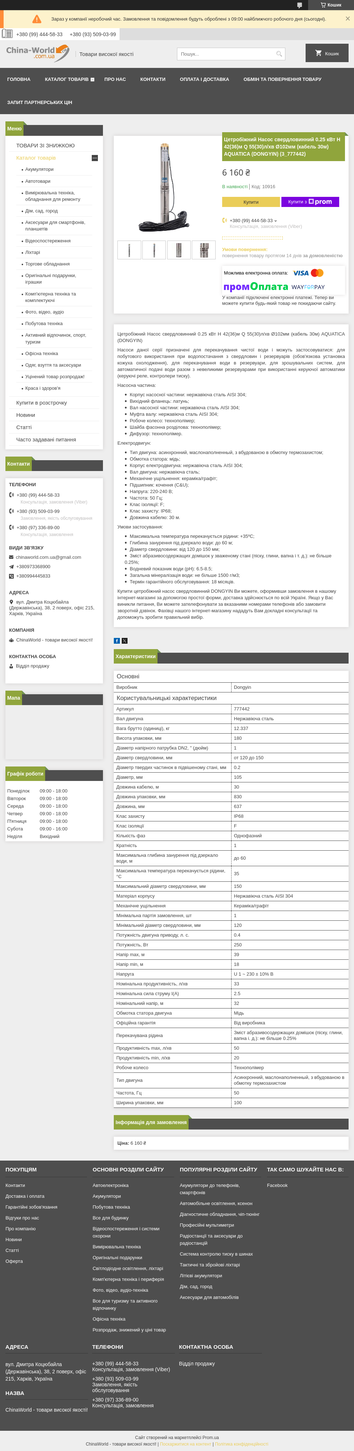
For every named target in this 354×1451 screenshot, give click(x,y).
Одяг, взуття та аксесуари (53, 365)
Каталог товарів (66, 79)
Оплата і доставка (204, 79)
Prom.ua (211, 1437)
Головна (18, 79)
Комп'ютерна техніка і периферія (128, 1279)
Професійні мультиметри (207, 1225)
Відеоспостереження (48, 240)
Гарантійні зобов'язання (31, 1207)
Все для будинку (110, 1218)
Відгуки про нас (22, 1218)
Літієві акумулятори (201, 1275)
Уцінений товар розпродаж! (55, 376)
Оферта (14, 1261)
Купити (251, 202)
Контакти (153, 79)
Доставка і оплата (24, 1196)
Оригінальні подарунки (117, 1257)
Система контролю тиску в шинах (216, 1254)
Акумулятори (39, 169)
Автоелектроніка (110, 1185)
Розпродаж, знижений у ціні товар (129, 1330)
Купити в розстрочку (41, 403)
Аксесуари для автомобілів (209, 1297)
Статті (24, 427)
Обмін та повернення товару (282, 79)
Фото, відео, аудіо (44, 312)
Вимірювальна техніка (116, 1246)
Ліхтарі (32, 252)
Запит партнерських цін (39, 102)
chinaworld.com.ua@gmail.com (48, 557)
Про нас (115, 79)
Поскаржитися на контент (185, 1444)
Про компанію (20, 1228)
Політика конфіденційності (241, 1444)
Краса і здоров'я (42, 388)
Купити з (310, 202)
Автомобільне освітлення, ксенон (216, 1203)
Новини (25, 415)
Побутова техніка (43, 323)
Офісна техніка (41, 353)
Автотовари (38, 181)
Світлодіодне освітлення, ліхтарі (127, 1268)
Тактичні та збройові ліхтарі (210, 1265)
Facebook (277, 1185)
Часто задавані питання (46, 439)
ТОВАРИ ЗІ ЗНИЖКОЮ (45, 145)
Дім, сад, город (41, 210)
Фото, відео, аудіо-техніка (120, 1290)
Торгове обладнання (47, 264)
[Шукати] (279, 54)
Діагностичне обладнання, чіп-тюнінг (220, 1214)
